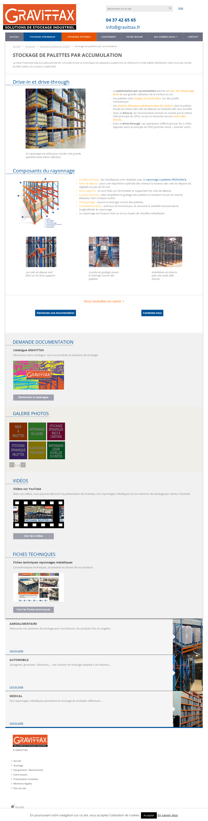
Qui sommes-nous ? (165, 36)
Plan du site (19, 788)
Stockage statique (79, 36)
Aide (180, 8)
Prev (11, 464)
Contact (193, 36)
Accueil (14, 36)
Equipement (109, 36)
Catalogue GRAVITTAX (28, 350)
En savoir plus (168, 815)
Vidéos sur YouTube (27, 489)
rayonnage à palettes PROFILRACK (166, 179)
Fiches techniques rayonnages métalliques (43, 562)
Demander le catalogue (33, 397)
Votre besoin (134, 36)
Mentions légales (22, 783)
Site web (19, 806)
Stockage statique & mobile (55, 46)
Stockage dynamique (42, 36)
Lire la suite (16, 651)
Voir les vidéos (33, 536)
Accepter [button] (148, 815)
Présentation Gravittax (25, 779)
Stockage (30, 46)
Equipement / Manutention (28, 769)
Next (23, 464)
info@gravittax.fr (123, 27)
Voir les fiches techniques (33, 609)
